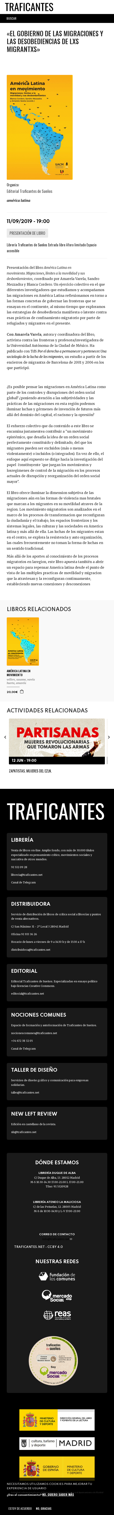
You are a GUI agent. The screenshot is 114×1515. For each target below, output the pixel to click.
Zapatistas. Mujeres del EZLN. (30, 771)
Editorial (24, 971)
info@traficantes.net (57, 1239)
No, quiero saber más (58, 1494)
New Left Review (34, 1114)
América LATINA (18, 200)
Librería (22, 840)
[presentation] (5, 737)
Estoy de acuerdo (20, 1508)
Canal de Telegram (23, 882)
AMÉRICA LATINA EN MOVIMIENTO (18, 673)
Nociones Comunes (38, 1015)
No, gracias (43, 1508)
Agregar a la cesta (22, 691)
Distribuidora (30, 904)
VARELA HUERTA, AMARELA (21, 681)
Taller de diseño (34, 1070)
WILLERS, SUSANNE (16, 679)
